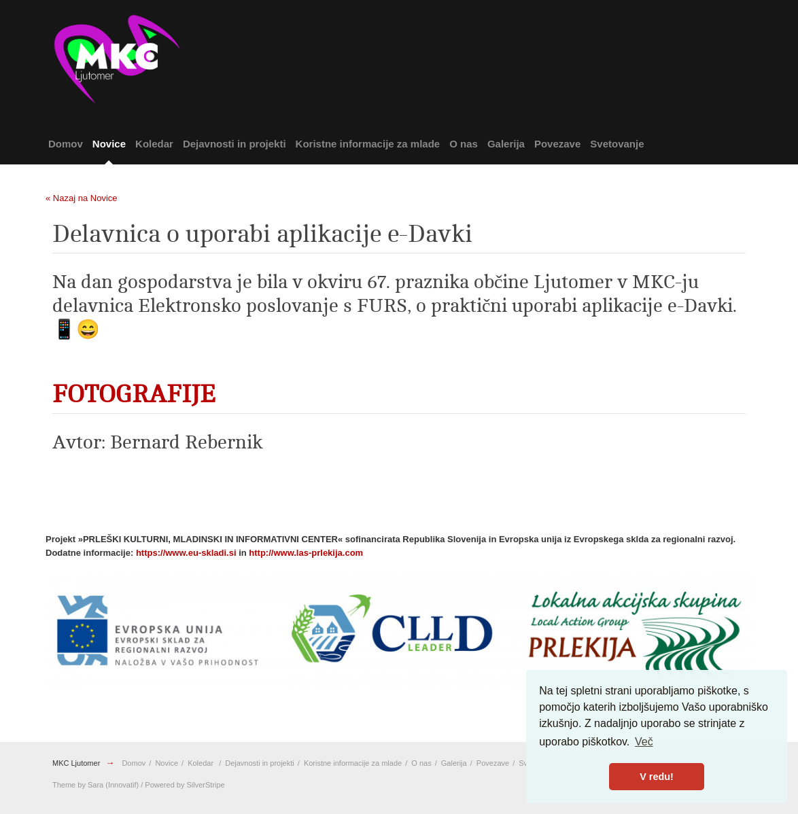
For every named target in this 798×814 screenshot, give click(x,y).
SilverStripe (206, 785)
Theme (63, 785)
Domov (65, 143)
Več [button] (644, 741)
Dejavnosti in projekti (234, 143)
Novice (109, 143)
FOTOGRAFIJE (133, 394)
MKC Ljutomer (76, 763)
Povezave (557, 143)
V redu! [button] (657, 776)
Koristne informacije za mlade (368, 143)
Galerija (506, 143)
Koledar (154, 143)
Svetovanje (617, 143)
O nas (463, 143)
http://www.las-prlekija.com (306, 553)
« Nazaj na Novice (82, 198)
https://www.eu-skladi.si (186, 553)
